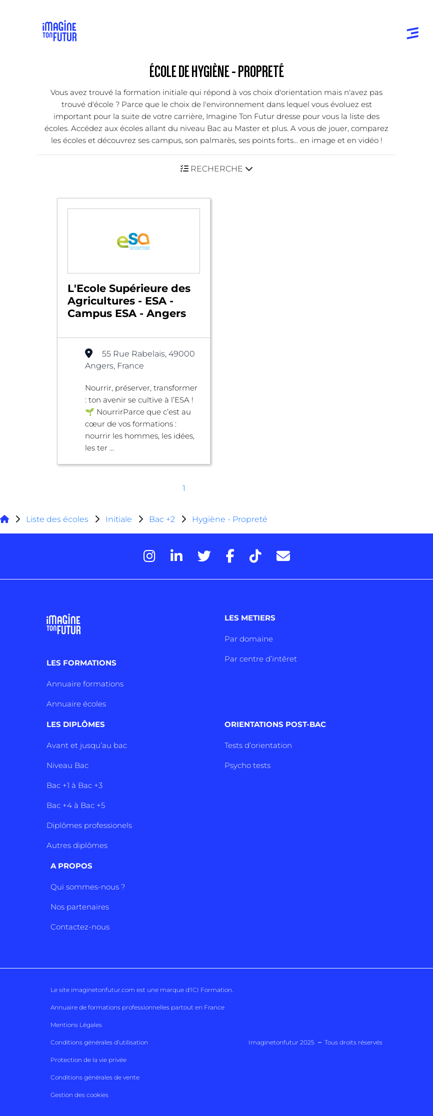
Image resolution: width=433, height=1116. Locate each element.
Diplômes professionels (89, 825)
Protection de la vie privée (88, 1060)
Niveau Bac (67, 765)
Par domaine (248, 639)
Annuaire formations (85, 683)
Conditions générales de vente (95, 1077)
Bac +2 (162, 519)
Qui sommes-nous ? (87, 887)
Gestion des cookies (79, 1094)
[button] (216, 168)
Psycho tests (247, 765)
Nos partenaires (79, 907)
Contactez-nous (80, 927)
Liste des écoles (57, 519)
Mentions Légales (76, 1024)
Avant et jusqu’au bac (86, 745)
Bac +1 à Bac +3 (74, 785)
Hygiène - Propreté (230, 519)
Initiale (119, 519)
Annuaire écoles (76, 703)
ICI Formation (211, 990)
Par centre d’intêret (260, 659)
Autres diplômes (77, 845)
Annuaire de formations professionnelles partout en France (137, 1007)
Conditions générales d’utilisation (99, 1042)
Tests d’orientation (258, 745)
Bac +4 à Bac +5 (75, 805)
